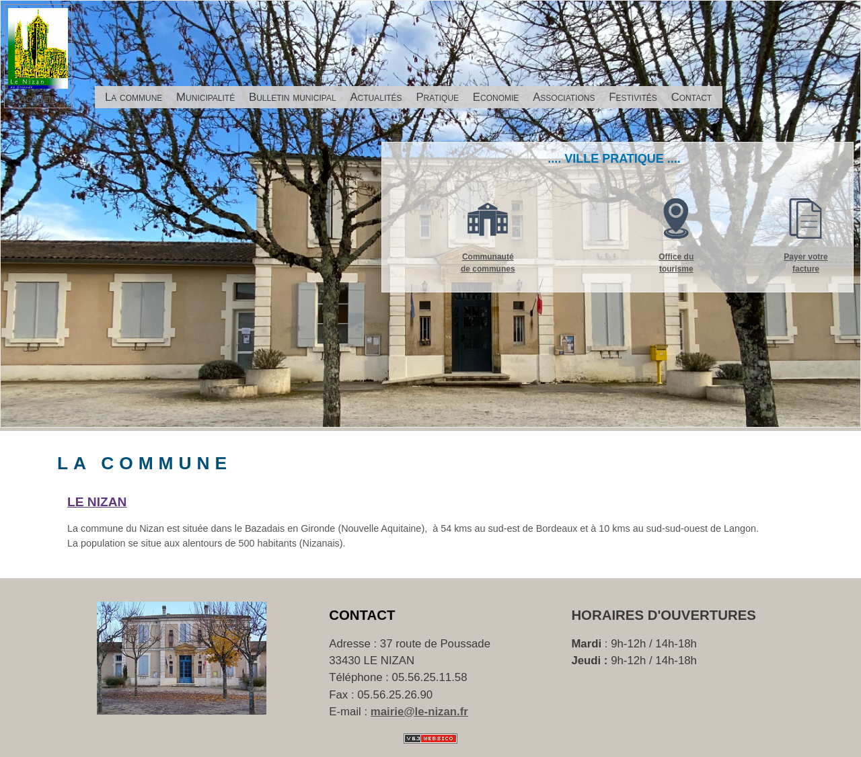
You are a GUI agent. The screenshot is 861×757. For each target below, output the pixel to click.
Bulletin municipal (292, 97)
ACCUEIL (38, 99)
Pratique (437, 97)
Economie (496, 97)
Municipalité (205, 97)
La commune (133, 97)
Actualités (376, 97)
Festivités (633, 97)
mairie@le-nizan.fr (419, 711)
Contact (691, 97)
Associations (564, 97)
